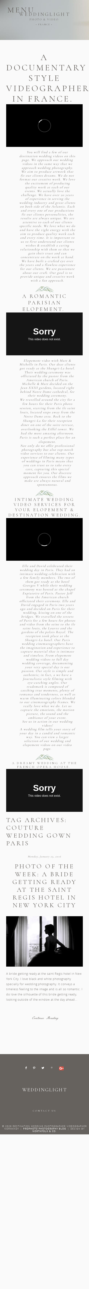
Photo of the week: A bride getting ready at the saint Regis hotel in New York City (44, 885)
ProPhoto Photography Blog (44, 1128)
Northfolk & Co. (44, 1131)
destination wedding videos (41, 156)
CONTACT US (44, 1110)
